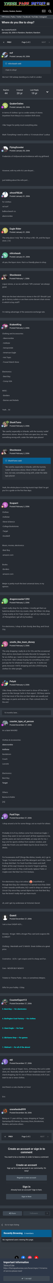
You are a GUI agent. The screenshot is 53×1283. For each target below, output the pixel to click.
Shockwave (15, 275)
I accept (26, 1278)
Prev (9, 42)
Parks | (13, 17)
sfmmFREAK (16, 192)
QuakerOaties (16, 103)
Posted (20, 56)
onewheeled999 (18, 1109)
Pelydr (13, 681)
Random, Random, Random (29, 33)
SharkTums (15, 422)
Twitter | (19, 17)
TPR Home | (6, 17)
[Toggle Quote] (6, 63)
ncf (11, 53)
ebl (11, 1060)
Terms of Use (8, 1265)
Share (12, 1213)
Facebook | (27, 17)
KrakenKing (15, 324)
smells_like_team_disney (22, 642)
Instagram (43, 17)
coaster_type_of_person (22, 721)
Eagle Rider (15, 228)
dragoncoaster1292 (20, 599)
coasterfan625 (10, 30)
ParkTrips (15, 814)
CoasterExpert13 (18, 1000)
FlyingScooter (17, 147)
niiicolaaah (15, 253)
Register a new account (26, 1178)
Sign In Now (26, 1196)
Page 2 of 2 (26, 42)
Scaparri (14, 503)
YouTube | (35, 17)
